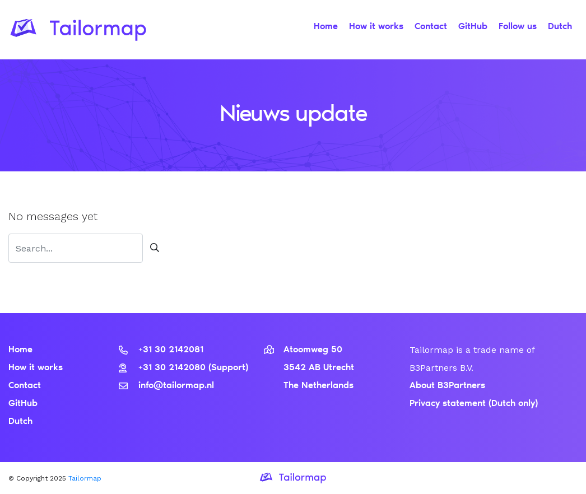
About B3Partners (447, 385)
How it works (376, 26)
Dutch (560, 26)
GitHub (472, 26)
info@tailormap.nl (166, 385)
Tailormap (84, 478)
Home (326, 26)
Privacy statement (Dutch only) (474, 403)
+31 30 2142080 (163, 367)
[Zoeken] (75, 248)
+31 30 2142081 (161, 350)
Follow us (518, 26)
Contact (431, 26)
